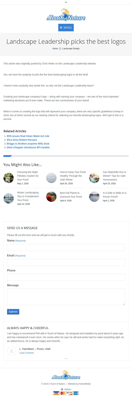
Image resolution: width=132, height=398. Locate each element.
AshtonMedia (85, 384)
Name (16, 241)
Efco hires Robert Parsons (22, 139)
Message (13, 285)
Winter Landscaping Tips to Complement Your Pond (28, 196)
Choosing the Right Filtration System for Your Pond (27, 176)
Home (55, 48)
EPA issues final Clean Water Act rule (28, 136)
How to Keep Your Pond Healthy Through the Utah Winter (73, 176)
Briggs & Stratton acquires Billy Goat (28, 143)
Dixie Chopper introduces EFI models (28, 147)
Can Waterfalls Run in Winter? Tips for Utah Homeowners (114, 176)
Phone (11, 270)
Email (16, 256)
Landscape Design (70, 48)
